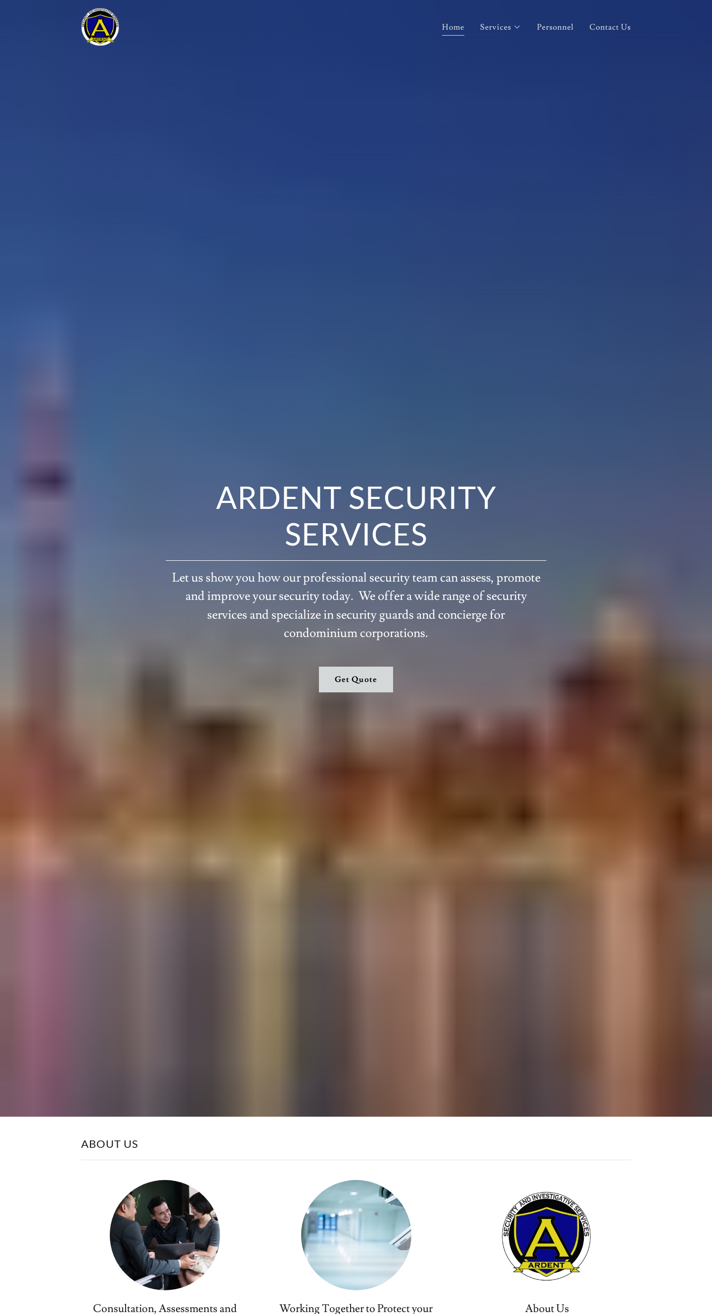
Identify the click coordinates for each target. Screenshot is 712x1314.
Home (453, 27)
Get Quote (356, 679)
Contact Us (610, 27)
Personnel (555, 27)
